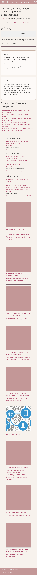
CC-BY (16, 22)
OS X (2, 19)
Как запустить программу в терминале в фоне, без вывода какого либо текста (18, 129)
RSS (29, 195)
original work (23, 22)
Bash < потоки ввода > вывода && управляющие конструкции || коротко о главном (16, 124)
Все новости (10, 195)
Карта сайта (13, 569)
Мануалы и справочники (19, 2)
